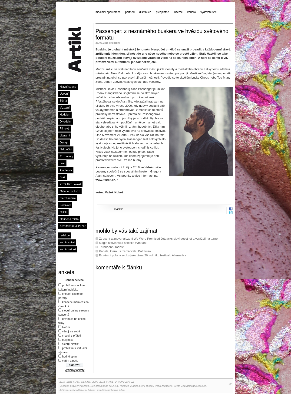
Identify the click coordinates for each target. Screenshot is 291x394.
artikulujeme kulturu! (85, 390)
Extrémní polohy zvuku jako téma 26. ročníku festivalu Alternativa (142, 255)
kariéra (191, 12)
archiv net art (68, 249)
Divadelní (65, 121)
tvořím (66, 327)
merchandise (68, 198)
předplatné (162, 12)
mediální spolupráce (108, 12)
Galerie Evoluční (70, 191)
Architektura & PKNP (73, 226)
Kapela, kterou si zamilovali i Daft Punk (125, 251)
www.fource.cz (105, 180)
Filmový (64, 128)
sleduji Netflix (70, 344)
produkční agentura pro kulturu (111, 390)
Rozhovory (66, 156)
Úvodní (64, 93)
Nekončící (66, 149)
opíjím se (67, 339)
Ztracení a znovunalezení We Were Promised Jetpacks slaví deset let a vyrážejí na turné (158, 238)
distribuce (145, 12)
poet (62, 163)
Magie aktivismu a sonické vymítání (122, 243)
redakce (65, 235)
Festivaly (65, 205)
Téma (63, 100)
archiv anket (67, 242)
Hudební (65, 114)
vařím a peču (70, 360)
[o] (230, 383)
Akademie (66, 170)
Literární (65, 135)
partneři (130, 12)
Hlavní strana (68, 86)
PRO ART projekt (70, 184)
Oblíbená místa (69, 219)
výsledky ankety (75, 370)
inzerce (178, 12)
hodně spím (69, 356)
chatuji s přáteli (71, 335)
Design (64, 142)
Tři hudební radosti (111, 247)
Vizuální (64, 107)
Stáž (62, 177)
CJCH (63, 212)
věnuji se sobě (71, 331)
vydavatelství (209, 12)
